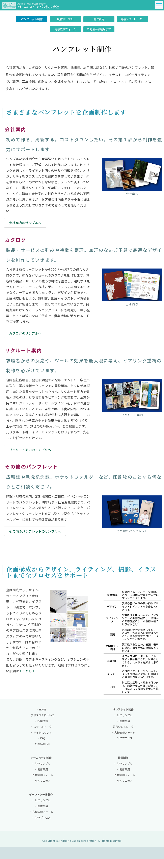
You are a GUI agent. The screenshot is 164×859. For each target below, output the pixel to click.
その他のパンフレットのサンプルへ (35, 532)
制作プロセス (125, 741)
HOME (42, 712)
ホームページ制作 (41, 761)
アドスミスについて (42, 718)
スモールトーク (42, 729)
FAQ (42, 741)
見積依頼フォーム (65, 29)
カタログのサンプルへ (25, 334)
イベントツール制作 (41, 797)
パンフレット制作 (31, 19)
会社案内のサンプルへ (25, 224)
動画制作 (123, 761)
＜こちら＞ (27, 673)
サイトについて (42, 735)
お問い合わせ (43, 747)
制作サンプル (65, 19)
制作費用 (98, 19)
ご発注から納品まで (99, 29)
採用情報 (42, 724)
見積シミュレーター (132, 19)
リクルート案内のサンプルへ (30, 451)
